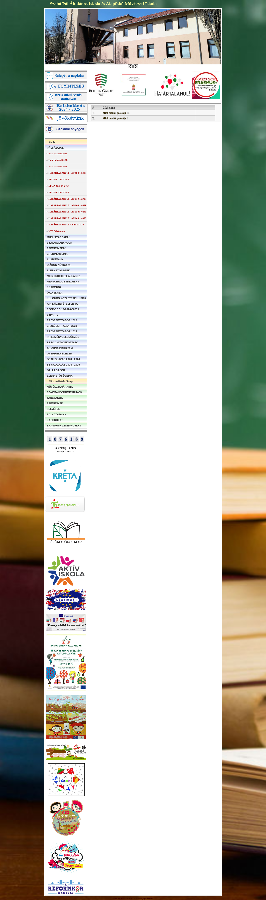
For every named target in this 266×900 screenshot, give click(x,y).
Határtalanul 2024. (58, 160)
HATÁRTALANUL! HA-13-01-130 (66, 224)
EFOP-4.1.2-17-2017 (59, 179)
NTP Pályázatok (57, 231)
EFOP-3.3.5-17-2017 (59, 192)
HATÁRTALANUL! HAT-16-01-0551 (67, 205)
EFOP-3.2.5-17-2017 (59, 186)
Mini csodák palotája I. (115, 118)
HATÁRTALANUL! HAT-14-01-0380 (67, 218)
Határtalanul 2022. (58, 166)
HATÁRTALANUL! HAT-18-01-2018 (67, 173)
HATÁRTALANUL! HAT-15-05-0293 (67, 211)
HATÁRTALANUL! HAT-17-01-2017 (67, 199)
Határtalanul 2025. (58, 153)
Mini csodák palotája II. (116, 113)
